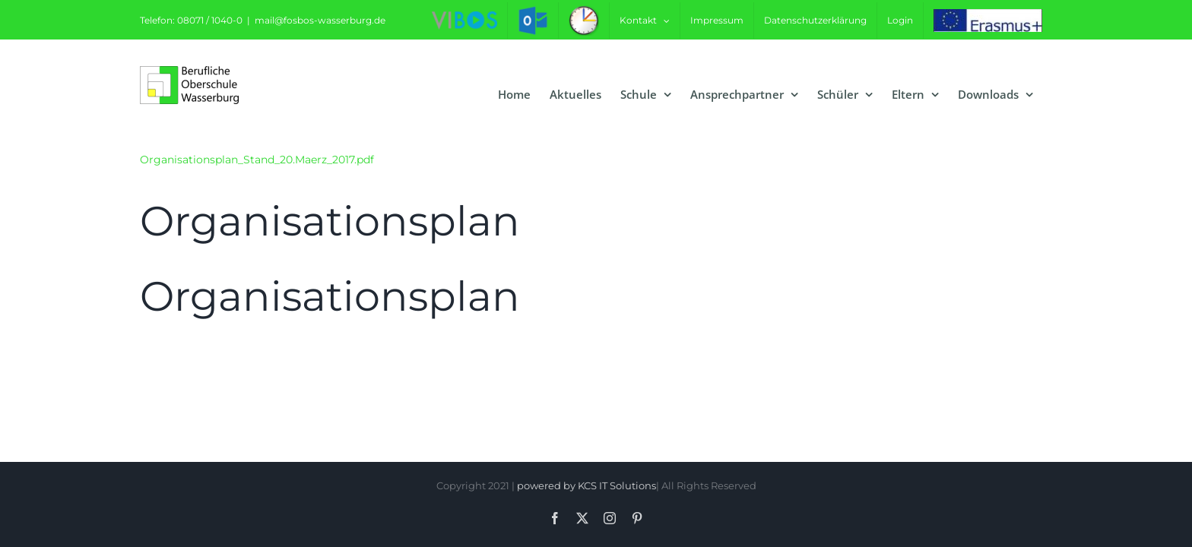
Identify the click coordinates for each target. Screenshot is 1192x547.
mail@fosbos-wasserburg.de (320, 20)
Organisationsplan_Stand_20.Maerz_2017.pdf (257, 159)
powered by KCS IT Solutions (586, 485)
